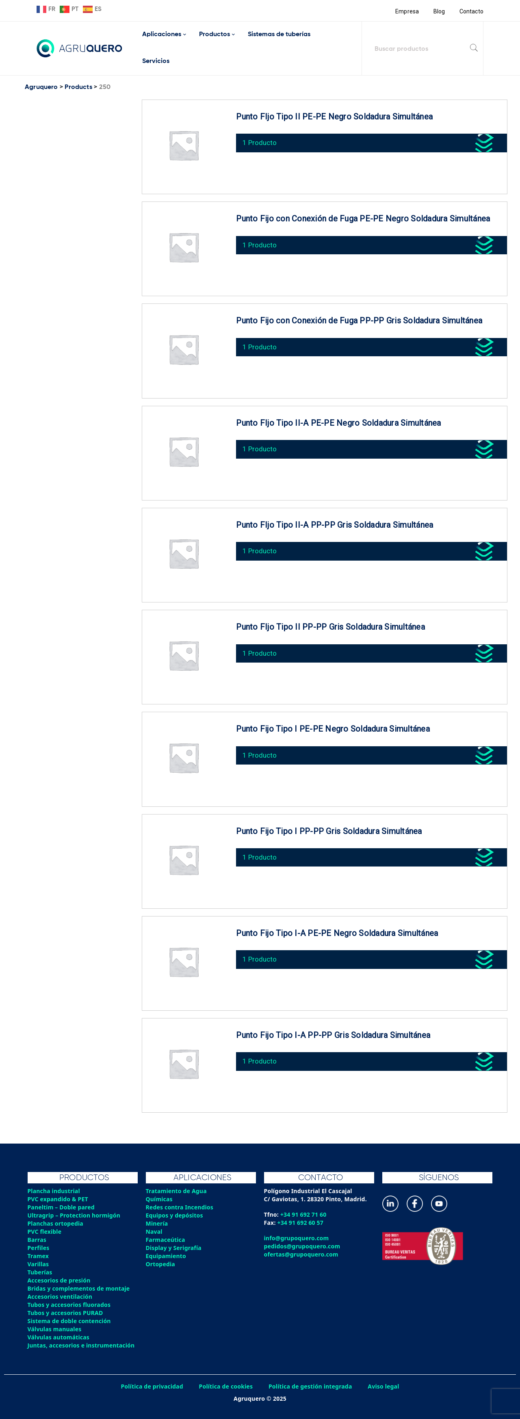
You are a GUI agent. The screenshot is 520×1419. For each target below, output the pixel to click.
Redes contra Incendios (180, 1207)
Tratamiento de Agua (177, 1191)
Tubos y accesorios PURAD (66, 1313)
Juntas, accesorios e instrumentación (82, 1345)
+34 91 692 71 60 (303, 1214)
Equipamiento (166, 1256)
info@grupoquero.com (296, 1238)
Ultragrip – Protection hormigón (74, 1215)
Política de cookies (225, 1386)
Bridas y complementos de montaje (79, 1288)
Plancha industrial (54, 1191)
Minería (157, 1223)
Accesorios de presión (59, 1280)
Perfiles (39, 1248)
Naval (154, 1231)
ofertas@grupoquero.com (301, 1254)
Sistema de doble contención (70, 1321)
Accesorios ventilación (60, 1296)
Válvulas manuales (55, 1329)
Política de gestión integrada (311, 1386)
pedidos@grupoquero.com (302, 1246)
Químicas (159, 1199)
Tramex (38, 1256)
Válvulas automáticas (59, 1337)
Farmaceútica (166, 1240)
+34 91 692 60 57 (300, 1222)
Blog (439, 11)
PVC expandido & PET (58, 1199)
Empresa (407, 11)
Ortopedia (161, 1264)
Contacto (471, 11)
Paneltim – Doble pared (61, 1207)
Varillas (38, 1264)
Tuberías (40, 1272)
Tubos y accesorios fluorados (70, 1305)
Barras (37, 1240)
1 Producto (260, 142)
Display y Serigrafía (174, 1248)
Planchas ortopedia (56, 1223)
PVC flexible (45, 1231)
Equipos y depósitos (175, 1215)
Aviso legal (385, 1386)
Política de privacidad (151, 1386)
